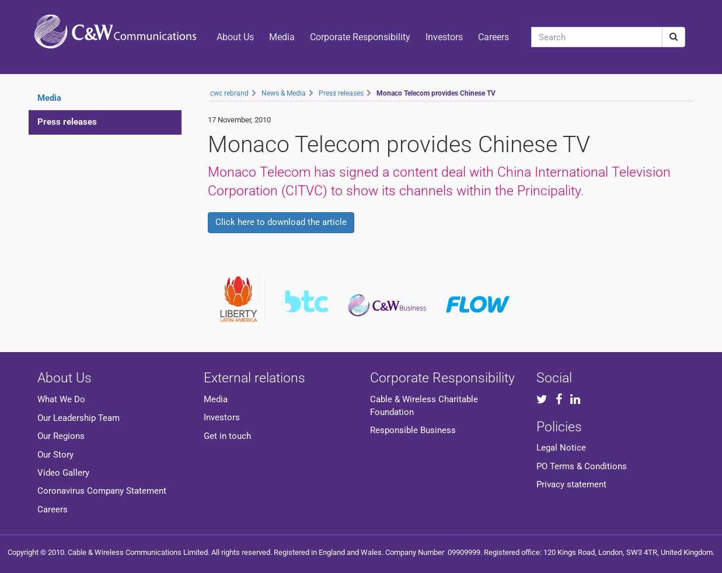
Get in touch (227, 436)
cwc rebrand (229, 93)
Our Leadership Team (78, 418)
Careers (493, 37)
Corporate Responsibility (360, 37)
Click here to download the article (281, 222)
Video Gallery (63, 472)
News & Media (283, 93)
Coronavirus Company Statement (101, 491)
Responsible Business (413, 430)
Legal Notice (561, 447)
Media (282, 37)
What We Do (61, 399)
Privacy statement (571, 484)
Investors (444, 37)
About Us (235, 37)
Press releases (67, 122)
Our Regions (61, 436)
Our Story (55, 454)
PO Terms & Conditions (581, 466)
